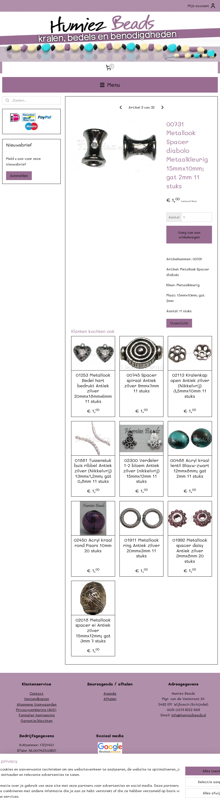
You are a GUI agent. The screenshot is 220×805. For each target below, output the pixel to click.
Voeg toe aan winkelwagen (189, 234)
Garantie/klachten (36, 720)
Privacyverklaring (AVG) (36, 709)
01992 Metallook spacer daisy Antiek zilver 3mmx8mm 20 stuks (189, 550)
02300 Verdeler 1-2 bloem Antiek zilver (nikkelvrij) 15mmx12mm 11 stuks (141, 471)
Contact (36, 693)
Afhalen (109, 698)
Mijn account (202, 6)
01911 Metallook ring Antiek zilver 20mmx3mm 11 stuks (141, 547)
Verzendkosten (36, 698)
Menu (110, 84)
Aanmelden (19, 175)
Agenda (109, 693)
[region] (78, 780)
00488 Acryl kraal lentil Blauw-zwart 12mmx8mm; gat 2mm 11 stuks (189, 468)
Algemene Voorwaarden (37, 704)
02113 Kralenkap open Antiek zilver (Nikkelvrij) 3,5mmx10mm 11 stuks (189, 385)
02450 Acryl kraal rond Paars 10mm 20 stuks (93, 545)
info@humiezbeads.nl (188, 715)
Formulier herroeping (37, 715)
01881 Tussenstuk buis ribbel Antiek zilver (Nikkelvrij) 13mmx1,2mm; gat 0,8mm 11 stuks (93, 471)
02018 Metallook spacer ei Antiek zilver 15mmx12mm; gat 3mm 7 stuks (93, 630)
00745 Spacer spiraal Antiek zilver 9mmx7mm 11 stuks (141, 382)
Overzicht (179, 322)
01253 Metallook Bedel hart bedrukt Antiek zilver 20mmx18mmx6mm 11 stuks (93, 388)
